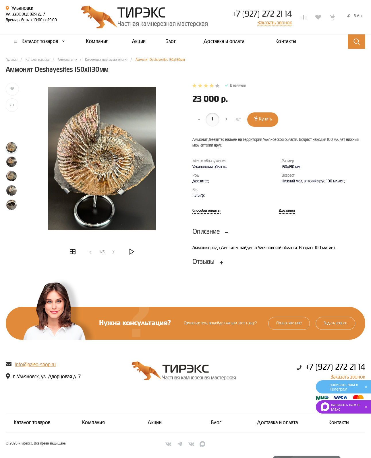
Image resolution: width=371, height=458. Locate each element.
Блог (216, 422)
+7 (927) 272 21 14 (262, 14)
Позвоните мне (289, 323)
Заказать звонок (348, 377)
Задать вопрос (335, 323)
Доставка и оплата (277, 422)
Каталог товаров (32, 422)
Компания (93, 422)
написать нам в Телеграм (344, 386)
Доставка (287, 210)
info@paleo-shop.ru (35, 364)
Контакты (339, 422)
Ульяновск (22, 8)
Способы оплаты (206, 210)
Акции (155, 422)
